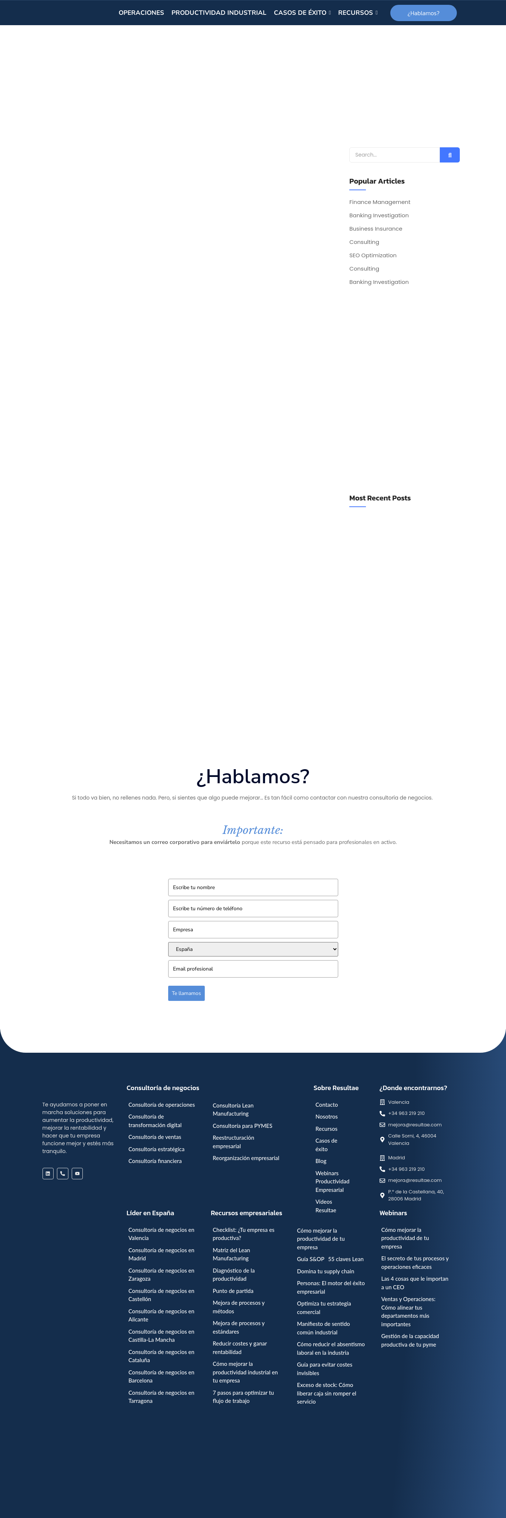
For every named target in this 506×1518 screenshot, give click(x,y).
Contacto (327, 1104)
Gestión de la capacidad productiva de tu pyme (410, 1340)
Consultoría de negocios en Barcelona (161, 1376)
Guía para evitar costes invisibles (325, 1368)
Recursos (327, 1128)
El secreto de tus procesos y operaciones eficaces (415, 1262)
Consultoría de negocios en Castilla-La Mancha (161, 1335)
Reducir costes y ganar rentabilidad (240, 1347)
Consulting (364, 242)
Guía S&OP (311, 1259)
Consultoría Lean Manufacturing (233, 1109)
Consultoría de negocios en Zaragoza (161, 1274)
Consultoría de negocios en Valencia (161, 1233)
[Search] (394, 154)
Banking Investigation (379, 215)
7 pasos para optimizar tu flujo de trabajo (243, 1396)
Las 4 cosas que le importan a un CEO (415, 1282)
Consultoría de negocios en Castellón (161, 1295)
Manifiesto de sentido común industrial (323, 1328)
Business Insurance (375, 229)
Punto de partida (233, 1290)
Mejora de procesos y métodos (239, 1306)
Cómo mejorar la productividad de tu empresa (321, 1238)
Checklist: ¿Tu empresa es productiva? (244, 1233)
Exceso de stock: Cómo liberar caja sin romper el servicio (326, 1393)
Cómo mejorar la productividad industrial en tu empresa (245, 1372)
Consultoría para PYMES (242, 1125)
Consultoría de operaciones (162, 1104)
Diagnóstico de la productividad (234, 1274)
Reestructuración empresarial (233, 1141)
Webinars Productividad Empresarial (333, 1181)
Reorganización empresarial (246, 1158)
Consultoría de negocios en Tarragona (161, 1396)
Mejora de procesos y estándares (239, 1327)
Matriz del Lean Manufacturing (231, 1254)
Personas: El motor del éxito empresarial (331, 1287)
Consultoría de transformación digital (155, 1120)
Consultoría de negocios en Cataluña (161, 1356)
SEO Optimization (373, 255)
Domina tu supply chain (325, 1271)
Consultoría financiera (155, 1160)
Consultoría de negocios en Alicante (161, 1315)
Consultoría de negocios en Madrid (161, 1254)
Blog (321, 1160)
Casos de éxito (326, 1144)
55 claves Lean (346, 1259)
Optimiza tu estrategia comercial (324, 1307)
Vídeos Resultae (326, 1205)
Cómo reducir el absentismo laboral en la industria (331, 1348)
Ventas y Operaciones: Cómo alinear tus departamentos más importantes (408, 1311)
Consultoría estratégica (157, 1149)
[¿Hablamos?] (423, 13)
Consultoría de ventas (155, 1136)
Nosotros (327, 1116)
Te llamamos (186, 993)
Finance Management (379, 202)
